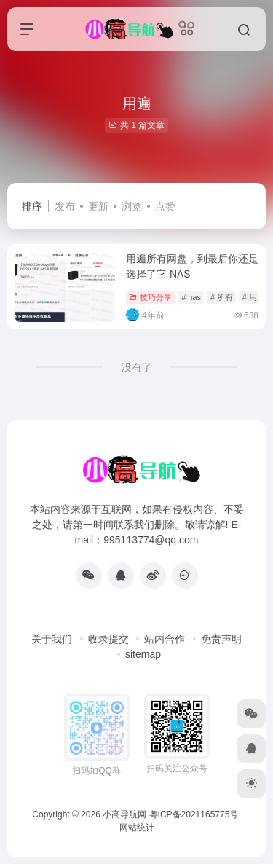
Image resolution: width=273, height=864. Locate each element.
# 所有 (221, 297)
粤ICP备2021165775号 (194, 814)
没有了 (137, 367)
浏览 (132, 206)
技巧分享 (150, 297)
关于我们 (51, 639)
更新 (98, 206)
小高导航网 (124, 814)
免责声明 (221, 639)
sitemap (143, 654)
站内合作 (164, 639)
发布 (65, 206)
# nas (191, 297)
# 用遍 (253, 297)
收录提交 (108, 639)
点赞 (165, 206)
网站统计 (136, 827)
